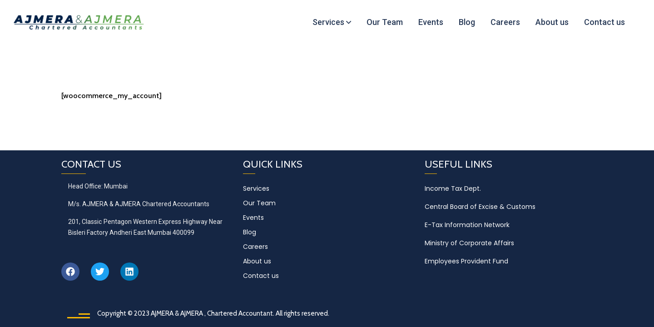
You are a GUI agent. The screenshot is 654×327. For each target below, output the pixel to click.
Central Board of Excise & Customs (480, 206)
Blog (249, 232)
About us (257, 261)
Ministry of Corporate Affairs (469, 243)
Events (253, 217)
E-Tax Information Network (467, 224)
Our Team (259, 203)
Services (256, 188)
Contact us (261, 275)
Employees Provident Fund (466, 261)
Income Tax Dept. (453, 188)
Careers (255, 246)
